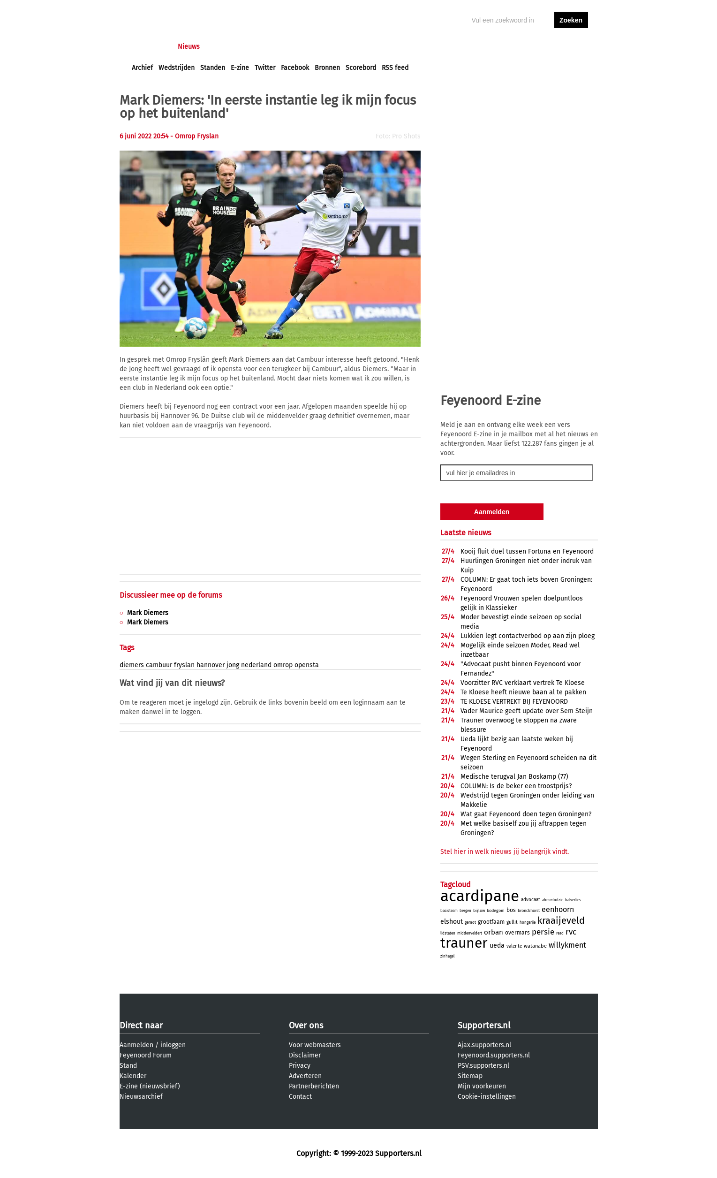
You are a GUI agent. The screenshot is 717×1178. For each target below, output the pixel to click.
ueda (497, 946)
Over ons (306, 1025)
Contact (300, 1097)
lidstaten (447, 933)
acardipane (479, 896)
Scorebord (361, 68)
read (560, 933)
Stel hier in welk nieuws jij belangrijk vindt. (504, 852)
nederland (256, 665)
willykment (567, 945)
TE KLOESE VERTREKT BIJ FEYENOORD (514, 702)
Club (296, 47)
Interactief (262, 47)
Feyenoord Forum (146, 1055)
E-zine (240, 68)
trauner (464, 943)
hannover (210, 665)
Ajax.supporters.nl (484, 1045)
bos (511, 910)
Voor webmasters (315, 1045)
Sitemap (470, 1076)
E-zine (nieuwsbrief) (150, 1086)
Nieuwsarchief (141, 1097)
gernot (470, 922)
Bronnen (327, 68)
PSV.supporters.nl (483, 1066)
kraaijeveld (561, 920)
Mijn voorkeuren (482, 1086)
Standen (212, 68)
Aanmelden (136, 1045)
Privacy (299, 1066)
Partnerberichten (314, 1086)
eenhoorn (558, 909)
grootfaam (491, 922)
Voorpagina (149, 47)
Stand (128, 1066)
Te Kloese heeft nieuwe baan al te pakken (523, 692)
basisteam (449, 911)
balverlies (573, 900)
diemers (132, 665)
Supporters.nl (484, 1025)
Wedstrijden (176, 68)
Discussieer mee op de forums (171, 595)
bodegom (496, 910)
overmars (517, 932)
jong (232, 665)
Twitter (265, 68)
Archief (142, 68)
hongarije (528, 922)
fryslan (184, 665)
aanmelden (571, 47)
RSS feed (395, 68)
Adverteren (305, 1076)
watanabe (535, 946)
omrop (283, 665)
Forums (223, 47)
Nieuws (189, 47)
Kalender (133, 1076)
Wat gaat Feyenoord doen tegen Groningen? (525, 814)
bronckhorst (529, 910)
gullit (512, 922)
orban (493, 932)
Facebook (295, 68)
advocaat (530, 900)
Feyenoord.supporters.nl (494, 1055)
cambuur (159, 665)
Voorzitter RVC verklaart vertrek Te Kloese (522, 683)
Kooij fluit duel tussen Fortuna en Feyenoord (527, 551)
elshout (451, 922)
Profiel (324, 47)
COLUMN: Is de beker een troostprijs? (516, 786)
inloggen (535, 47)
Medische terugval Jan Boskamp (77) (514, 777)
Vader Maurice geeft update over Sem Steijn (526, 711)
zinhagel (447, 956)
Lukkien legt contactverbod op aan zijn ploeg (527, 636)
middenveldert (469, 933)
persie (543, 932)
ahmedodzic (552, 900)
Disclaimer (305, 1055)
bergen (465, 911)
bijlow (479, 910)
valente (514, 946)
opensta (306, 665)
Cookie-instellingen (487, 1097)
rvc (571, 932)
